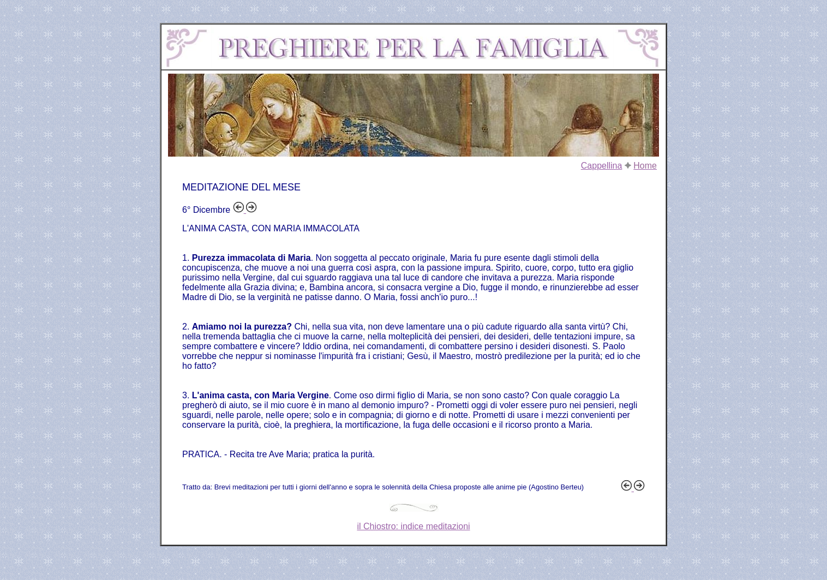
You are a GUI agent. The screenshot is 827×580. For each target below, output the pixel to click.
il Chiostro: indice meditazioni (413, 526)
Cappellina (601, 165)
